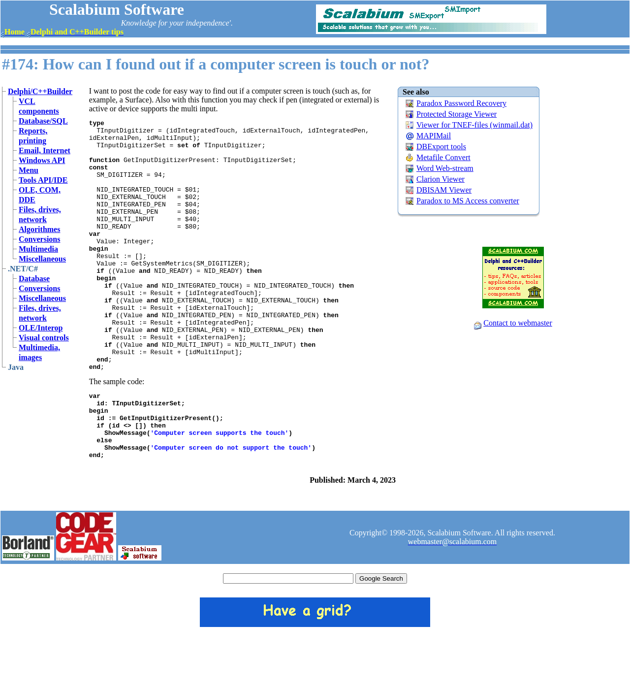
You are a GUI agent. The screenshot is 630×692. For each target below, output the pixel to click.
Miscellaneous (42, 259)
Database (34, 278)
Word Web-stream (444, 168)
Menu (28, 170)
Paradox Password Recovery (461, 103)
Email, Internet (44, 150)
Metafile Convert (443, 157)
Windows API (42, 160)
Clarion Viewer (440, 179)
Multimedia (38, 249)
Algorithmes (39, 229)
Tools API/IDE (43, 180)
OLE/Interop (41, 328)
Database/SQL (43, 121)
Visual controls (44, 337)
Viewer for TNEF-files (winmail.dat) (474, 125)
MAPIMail (433, 136)
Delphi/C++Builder (40, 91)
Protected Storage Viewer (456, 114)
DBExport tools (441, 146)
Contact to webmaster (517, 323)
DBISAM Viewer (444, 190)
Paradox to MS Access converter (467, 201)
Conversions (39, 239)
